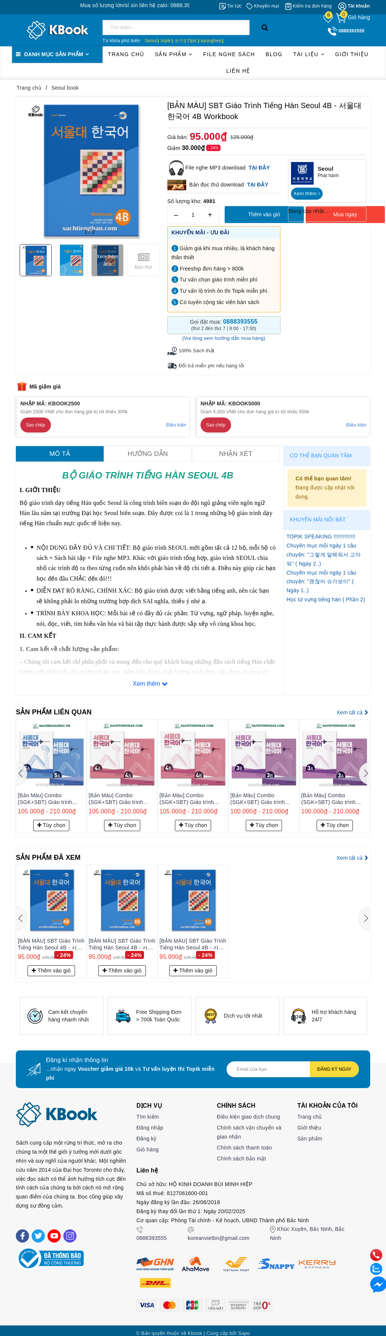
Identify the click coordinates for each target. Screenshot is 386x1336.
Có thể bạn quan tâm (321, 454)
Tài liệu (309, 54)
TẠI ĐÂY (257, 185)
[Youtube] (54, 1230)
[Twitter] (38, 1230)
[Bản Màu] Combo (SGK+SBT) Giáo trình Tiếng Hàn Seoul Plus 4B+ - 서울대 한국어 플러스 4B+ (263, 794)
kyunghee (211, 40)
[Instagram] (70, 1230)
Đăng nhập (149, 1122)
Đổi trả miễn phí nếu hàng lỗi (209, 365)
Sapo (244, 1328)
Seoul (151, 40)
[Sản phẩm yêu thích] (328, 18)
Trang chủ (126, 54)
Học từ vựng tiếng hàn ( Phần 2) (325, 599)
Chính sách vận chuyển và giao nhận (249, 1126)
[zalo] (374, 1262)
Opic (192, 40)
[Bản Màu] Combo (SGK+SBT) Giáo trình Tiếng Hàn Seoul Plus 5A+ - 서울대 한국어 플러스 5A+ (122, 794)
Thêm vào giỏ (264, 214)
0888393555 (151, 1233)
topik (166, 40)
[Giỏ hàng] (353, 17)
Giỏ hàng (147, 1144)
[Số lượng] (193, 214)
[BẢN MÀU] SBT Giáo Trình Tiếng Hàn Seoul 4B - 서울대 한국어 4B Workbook (51, 939)
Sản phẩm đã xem (51, 852)
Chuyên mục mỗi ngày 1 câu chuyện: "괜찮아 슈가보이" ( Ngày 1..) (321, 581)
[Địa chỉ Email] (293, 1064)
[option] (62, 1011)
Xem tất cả (352, 708)
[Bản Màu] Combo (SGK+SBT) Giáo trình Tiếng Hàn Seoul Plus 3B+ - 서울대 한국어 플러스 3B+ (334, 794)
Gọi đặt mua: (224, 325)
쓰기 (179, 40)
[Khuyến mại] (262, 6)
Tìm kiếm (147, 1111)
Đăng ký (146, 1133)
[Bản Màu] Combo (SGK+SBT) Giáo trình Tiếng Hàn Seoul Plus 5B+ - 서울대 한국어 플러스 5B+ (51, 794)
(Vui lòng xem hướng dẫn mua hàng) (223, 338)
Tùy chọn (51, 820)
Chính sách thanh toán (244, 1142)
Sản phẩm (174, 54)
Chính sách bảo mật (241, 1153)
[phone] (374, 1243)
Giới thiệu (352, 54)
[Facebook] (22, 1230)
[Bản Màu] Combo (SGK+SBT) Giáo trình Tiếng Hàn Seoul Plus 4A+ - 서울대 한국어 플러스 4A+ (192, 794)
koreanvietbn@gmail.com (219, 1233)
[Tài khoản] (354, 6)
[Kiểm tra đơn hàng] (308, 6)
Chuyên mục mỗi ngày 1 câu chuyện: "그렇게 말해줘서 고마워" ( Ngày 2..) (323, 554)
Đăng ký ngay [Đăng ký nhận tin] (334, 1064)
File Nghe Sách (229, 54)
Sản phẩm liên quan (58, 707)
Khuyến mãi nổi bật (318, 518)
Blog (274, 54)
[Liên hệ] (374, 1280)
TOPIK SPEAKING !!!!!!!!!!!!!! (320, 536)
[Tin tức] (230, 6)
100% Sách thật (195, 350)
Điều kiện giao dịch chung (248, 1111)
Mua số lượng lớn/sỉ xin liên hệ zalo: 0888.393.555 (165, 5)
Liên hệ (238, 71)
